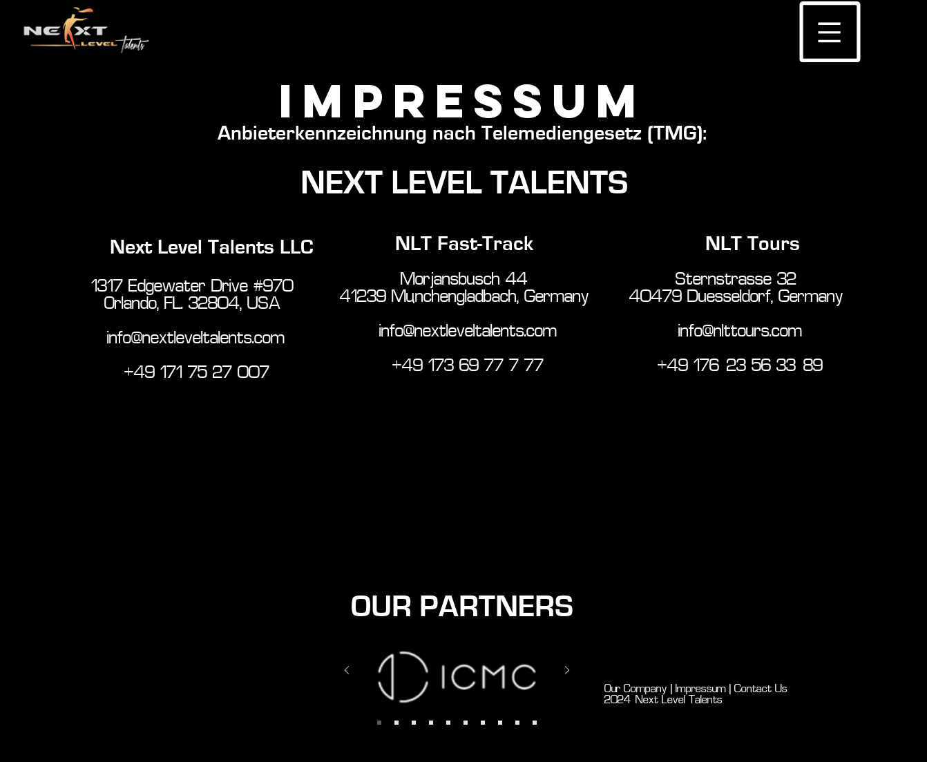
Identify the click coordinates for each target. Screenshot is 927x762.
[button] (830, 32)
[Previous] (347, 671)
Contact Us (764, 689)
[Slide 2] (379, 723)
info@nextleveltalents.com (196, 338)
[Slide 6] (431, 723)
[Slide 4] (414, 723)
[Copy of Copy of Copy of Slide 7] (517, 723)
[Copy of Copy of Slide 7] (500, 723)
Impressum (699, 689)
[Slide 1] (396, 723)
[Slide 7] (448, 723)
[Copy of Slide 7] (466, 723)
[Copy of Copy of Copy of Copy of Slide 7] (535, 723)
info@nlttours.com (740, 332)
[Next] (567, 671)
